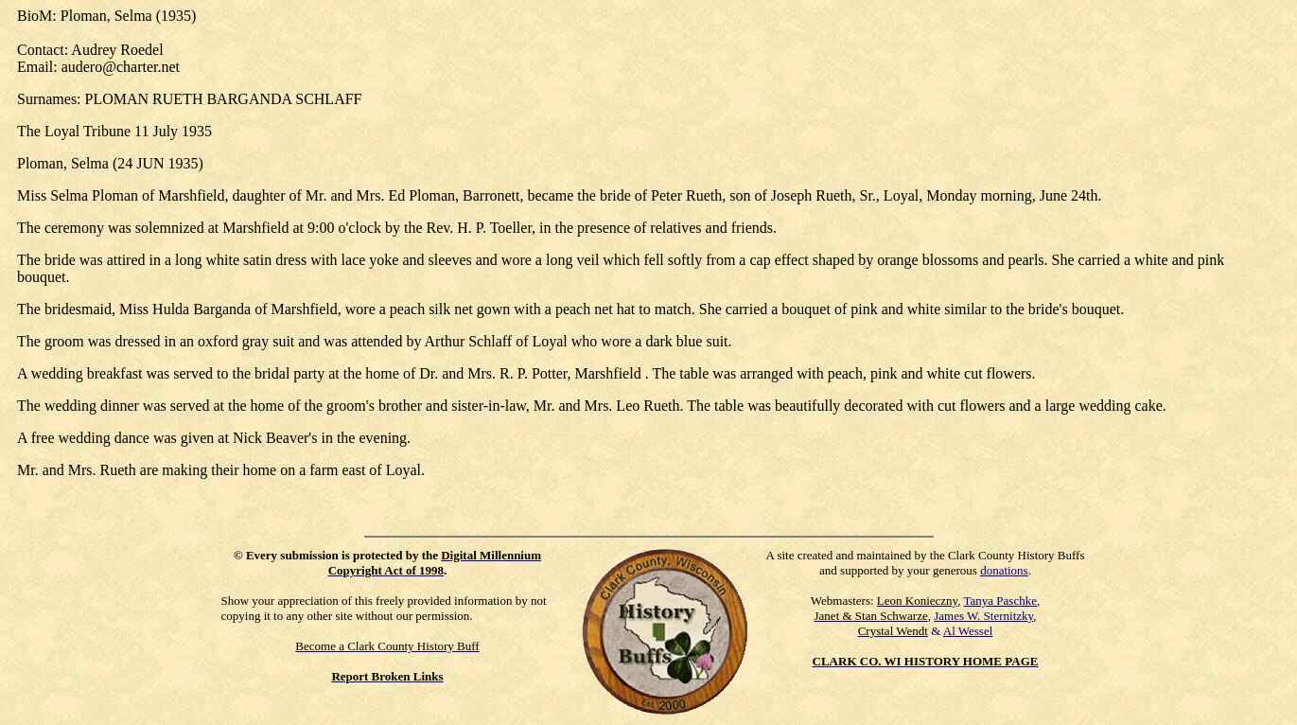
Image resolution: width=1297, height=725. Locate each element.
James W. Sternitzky (983, 616)
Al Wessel (968, 631)
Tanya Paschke (1000, 600)
